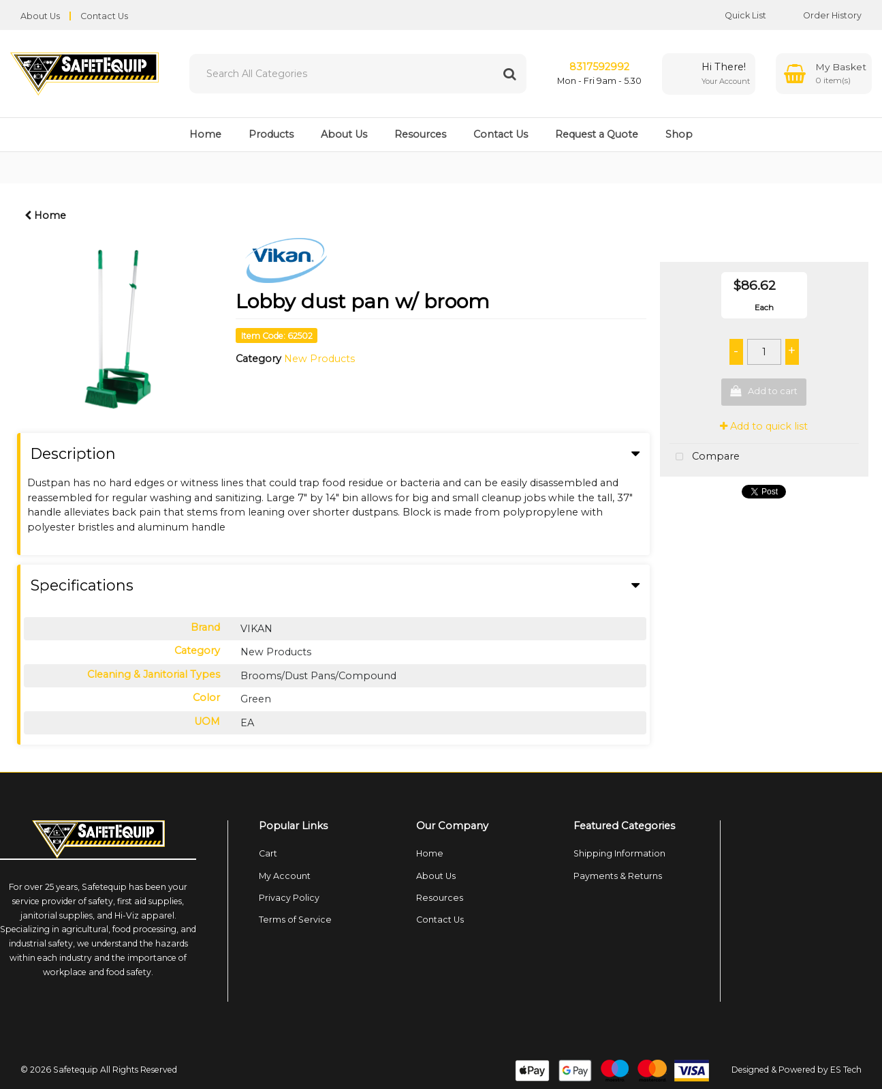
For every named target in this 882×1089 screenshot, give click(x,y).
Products (271, 134)
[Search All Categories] (357, 73)
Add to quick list (764, 426)
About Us (40, 16)
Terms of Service (295, 919)
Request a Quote (596, 134)
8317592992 (599, 67)
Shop (679, 134)
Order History (822, 15)
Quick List (735, 15)
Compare (705, 457)
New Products (319, 359)
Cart (268, 853)
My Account (285, 876)
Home (205, 134)
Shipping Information (619, 853)
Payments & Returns (617, 876)
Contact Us (104, 16)
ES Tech (846, 1069)
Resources (420, 134)
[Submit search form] (509, 73)
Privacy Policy (289, 898)
